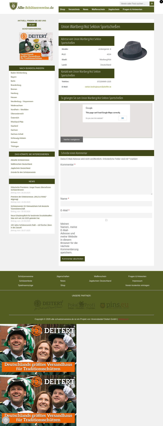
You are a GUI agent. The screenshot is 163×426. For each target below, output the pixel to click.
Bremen (14, 89)
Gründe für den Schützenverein (23, 172)
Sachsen (14, 130)
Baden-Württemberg (19, 73)
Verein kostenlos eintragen (137, 285)
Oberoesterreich (17, 114)
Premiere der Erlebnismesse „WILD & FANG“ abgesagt (32, 199)
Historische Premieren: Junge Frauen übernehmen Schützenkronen (32, 190)
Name (64, 198)
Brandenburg (16, 85)
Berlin (13, 81)
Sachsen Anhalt (17, 134)
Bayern (13, 77)
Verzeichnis (74, 9)
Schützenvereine (25, 276)
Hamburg (14, 93)
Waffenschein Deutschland (21, 164)
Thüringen (15, 146)
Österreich (15, 118)
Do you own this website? (94, 118)
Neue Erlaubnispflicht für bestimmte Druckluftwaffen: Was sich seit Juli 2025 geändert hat (32, 218)
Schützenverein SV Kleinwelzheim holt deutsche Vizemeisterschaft (32, 209)
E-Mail (64, 210)
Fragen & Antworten (132, 9)
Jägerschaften (62, 276)
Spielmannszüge (25, 285)
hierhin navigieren (72, 139)
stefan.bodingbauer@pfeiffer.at (98, 87)
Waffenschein (98, 9)
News (85, 9)
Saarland (14, 126)
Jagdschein (113, 9)
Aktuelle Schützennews (20, 160)
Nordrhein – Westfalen (20, 110)
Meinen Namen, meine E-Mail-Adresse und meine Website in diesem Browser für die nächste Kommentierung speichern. (69, 238)
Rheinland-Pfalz (17, 122)
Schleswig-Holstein (18, 138)
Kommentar (67, 164)
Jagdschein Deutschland (20, 168)
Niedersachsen (17, 105)
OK (122, 118)
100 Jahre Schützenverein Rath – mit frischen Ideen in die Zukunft (32, 228)
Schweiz (14, 142)
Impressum (137, 281)
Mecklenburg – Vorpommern (22, 101)
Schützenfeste (25, 281)
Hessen (14, 97)
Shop (62, 9)
